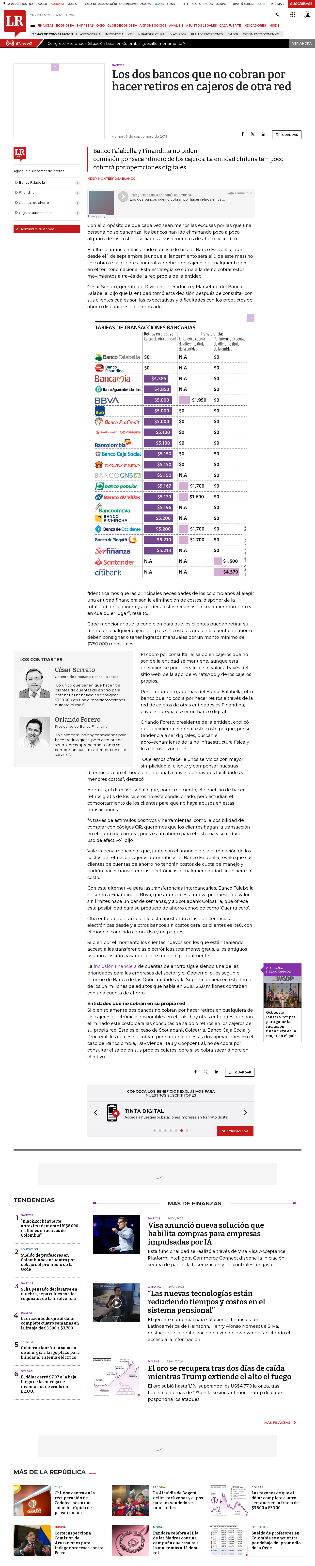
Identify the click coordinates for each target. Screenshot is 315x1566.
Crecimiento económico (261, 34)
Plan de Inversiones (207, 34)
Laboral (159, 1487)
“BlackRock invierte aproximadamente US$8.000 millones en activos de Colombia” (49, 1228)
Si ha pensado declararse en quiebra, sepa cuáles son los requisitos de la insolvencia (49, 1294)
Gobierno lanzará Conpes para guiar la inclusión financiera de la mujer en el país (281, 1024)
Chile (59, 1487)
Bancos (27, 1215)
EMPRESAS (85, 25)
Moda (157, 1527)
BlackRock (178, 34)
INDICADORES (254, 25)
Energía (27, 1342)
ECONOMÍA (65, 25)
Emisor (233, 34)
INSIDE (273, 25)
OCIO (100, 25)
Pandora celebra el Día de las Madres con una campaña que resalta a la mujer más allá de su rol (176, 1543)
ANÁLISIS (176, 25)
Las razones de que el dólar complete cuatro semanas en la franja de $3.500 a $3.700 (50, 1323)
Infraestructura (151, 34)
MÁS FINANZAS (277, 1422)
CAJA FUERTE (230, 25)
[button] (94, 1113)
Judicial (61, 1527)
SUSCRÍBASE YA (235, 1131)
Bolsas (27, 1312)
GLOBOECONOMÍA (122, 25)
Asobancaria (90, 34)
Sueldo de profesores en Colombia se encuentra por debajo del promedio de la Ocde (48, 1262)
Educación (29, 1249)
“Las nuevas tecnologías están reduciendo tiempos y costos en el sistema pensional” (206, 1302)
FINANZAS (45, 25)
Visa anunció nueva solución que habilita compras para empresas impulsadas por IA (206, 1233)
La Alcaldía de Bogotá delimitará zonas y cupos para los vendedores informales (178, 1500)
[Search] (278, 14)
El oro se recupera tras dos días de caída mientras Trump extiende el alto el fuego (219, 1372)
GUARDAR (286, 135)
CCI (130, 34)
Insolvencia (114, 34)
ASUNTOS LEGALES (201, 25)
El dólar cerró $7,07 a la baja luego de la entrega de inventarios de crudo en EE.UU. (48, 1384)
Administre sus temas (35, 229)
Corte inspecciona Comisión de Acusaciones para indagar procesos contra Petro (79, 1543)
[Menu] (33, 25)
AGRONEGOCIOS (153, 25)
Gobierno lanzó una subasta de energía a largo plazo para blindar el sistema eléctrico (50, 1352)
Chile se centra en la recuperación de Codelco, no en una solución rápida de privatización (75, 1503)
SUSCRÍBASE (301, 3)
